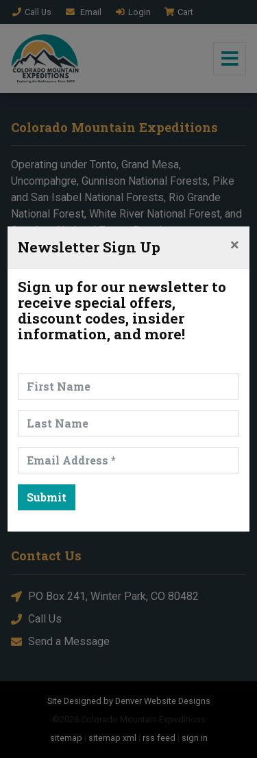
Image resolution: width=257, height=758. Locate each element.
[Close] (234, 244)
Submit (46, 497)
